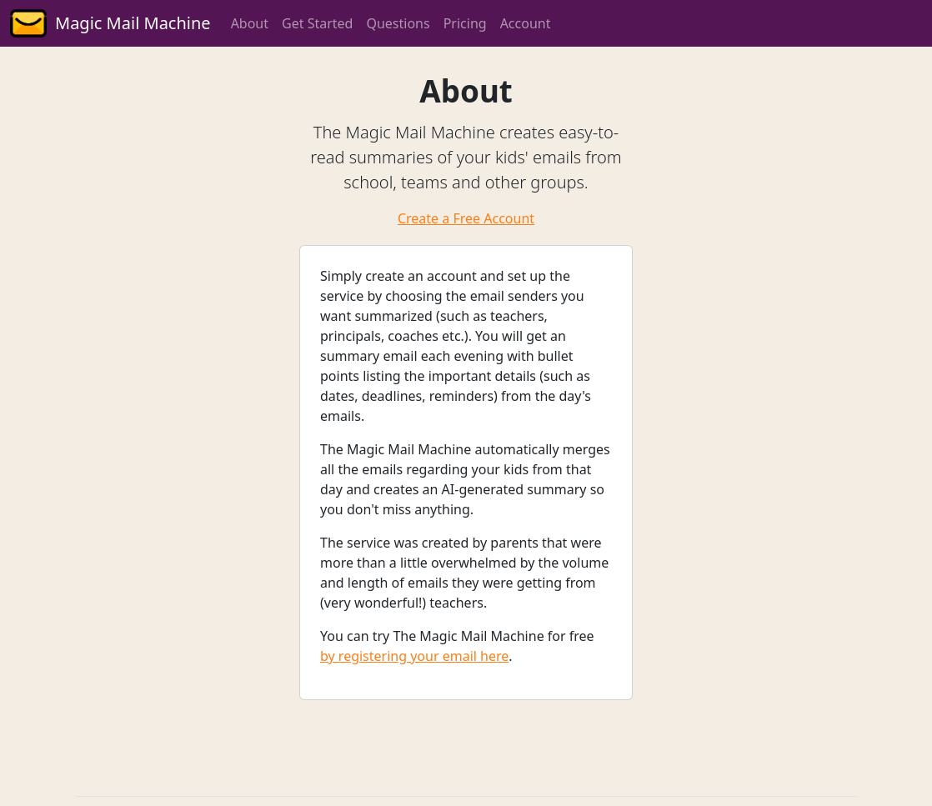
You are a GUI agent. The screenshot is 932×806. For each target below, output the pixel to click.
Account (525, 23)
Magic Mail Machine (133, 23)
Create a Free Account (466, 218)
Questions (397, 23)
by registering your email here (414, 656)
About (249, 23)
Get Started (317, 23)
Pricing (465, 23)
